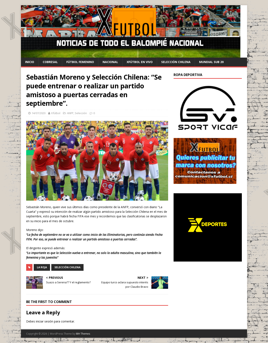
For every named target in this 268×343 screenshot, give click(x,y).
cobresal (50, 62)
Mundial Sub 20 (211, 62)
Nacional (110, 62)
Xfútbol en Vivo (140, 62)
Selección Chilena (67, 267)
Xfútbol (55, 113)
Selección (81, 113)
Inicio (29, 62)
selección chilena (176, 62)
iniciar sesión (44, 321)
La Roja (42, 267)
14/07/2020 (38, 113)
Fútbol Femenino (80, 62)
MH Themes (83, 333)
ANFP (70, 113)
